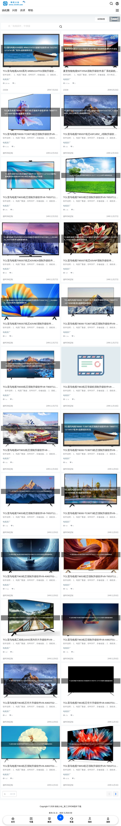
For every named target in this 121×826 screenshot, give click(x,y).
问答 (14, 10)
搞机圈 (5, 10)
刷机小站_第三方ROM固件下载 (68, 806)
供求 (22, 10)
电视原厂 (6, 79)
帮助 (30, 10)
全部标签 (101, 19)
